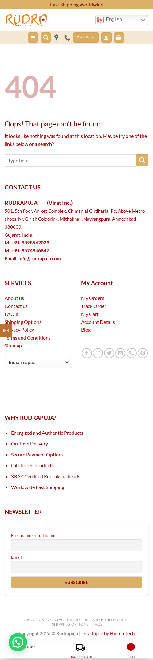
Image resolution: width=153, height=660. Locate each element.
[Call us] (132, 353)
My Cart (90, 314)
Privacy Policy (19, 329)
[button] (33, 37)
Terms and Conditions (28, 337)
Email (16, 557)
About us (14, 298)
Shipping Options (23, 322)
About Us (34, 619)
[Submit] (142, 160)
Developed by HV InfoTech (108, 633)
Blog (86, 329)
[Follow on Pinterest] (143, 353)
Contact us (16, 306)
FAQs (97, 624)
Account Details (98, 322)
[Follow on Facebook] (87, 353)
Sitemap (13, 345)
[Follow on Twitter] (109, 353)
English (109, 20)
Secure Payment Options (37, 454)
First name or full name (33, 535)
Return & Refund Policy (102, 619)
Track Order (93, 306)
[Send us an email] (120, 353)
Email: (33, 258)
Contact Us (60, 619)
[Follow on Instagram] (98, 353)
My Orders (92, 298)
